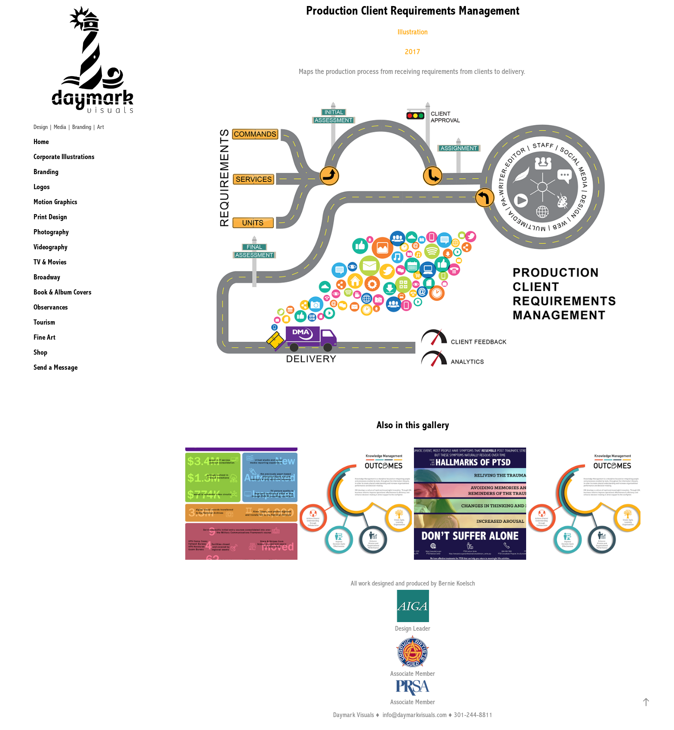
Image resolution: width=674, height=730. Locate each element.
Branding (46, 172)
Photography (51, 232)
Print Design (50, 217)
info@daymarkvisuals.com (415, 715)
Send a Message (55, 367)
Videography (50, 247)
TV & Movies (50, 262)
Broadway (47, 277)
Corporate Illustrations (64, 157)
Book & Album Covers (63, 292)
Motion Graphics (55, 202)
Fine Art (44, 337)
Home (41, 142)
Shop (40, 352)
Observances (51, 307)
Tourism (44, 322)
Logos (42, 187)
